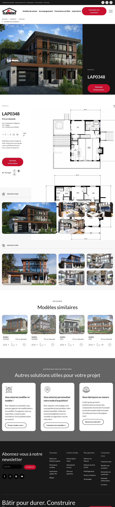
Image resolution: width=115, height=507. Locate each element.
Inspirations (76, 11)
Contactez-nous (106, 462)
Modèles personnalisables (8, 2)
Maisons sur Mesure (88, 460)
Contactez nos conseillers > (56, 425)
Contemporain (9, 123)
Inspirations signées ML (53, 473)
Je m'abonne (30, 467)
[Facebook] (14, 170)
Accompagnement (46, 11)
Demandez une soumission (94, 11)
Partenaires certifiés (62, 11)
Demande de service (71, 466)
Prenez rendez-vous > (16, 425)
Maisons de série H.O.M (20, 2)
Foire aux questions (70, 473)
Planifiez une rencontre (105, 467)
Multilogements (30, 2)
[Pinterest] (14, 174)
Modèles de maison (30, 11)
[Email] (18, 170)
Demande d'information (98, 88)
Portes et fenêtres (39, 2)
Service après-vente (71, 460)
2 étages (7, 125)
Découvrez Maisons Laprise (54, 460)
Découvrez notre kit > (93, 422)
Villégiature (17, 123)
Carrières (104, 485)
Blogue (51, 478)
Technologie (46, 2)
